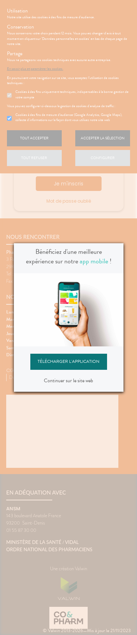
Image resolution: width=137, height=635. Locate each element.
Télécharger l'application (68, 361)
